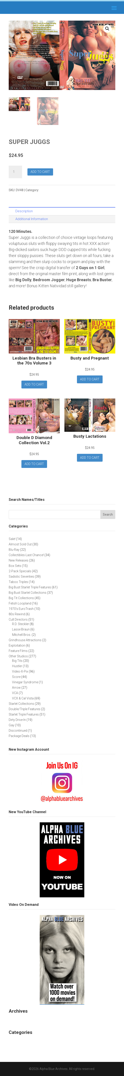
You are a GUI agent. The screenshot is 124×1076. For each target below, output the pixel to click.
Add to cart (40, 172)
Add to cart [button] (34, 384)
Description (24, 211)
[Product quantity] (15, 172)
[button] (107, 29)
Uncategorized (21, 1041)
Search (108, 514)
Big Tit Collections (53, 190)
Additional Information (31, 219)
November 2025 (23, 1020)
